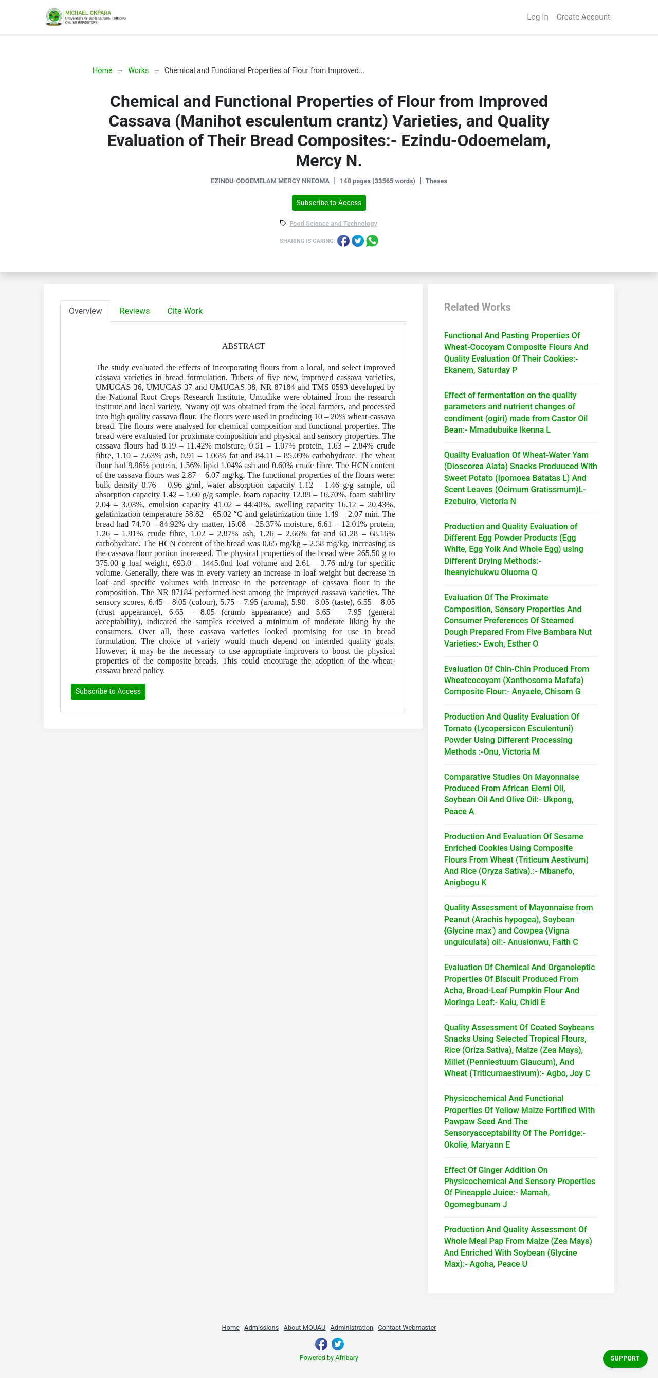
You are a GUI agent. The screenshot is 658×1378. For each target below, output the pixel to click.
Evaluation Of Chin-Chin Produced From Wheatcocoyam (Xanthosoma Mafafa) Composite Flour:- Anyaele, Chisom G (517, 680)
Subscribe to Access (329, 203)
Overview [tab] (85, 311)
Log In (538, 17)
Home (103, 70)
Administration (352, 1327)
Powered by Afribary (329, 1358)
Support (625, 1358)
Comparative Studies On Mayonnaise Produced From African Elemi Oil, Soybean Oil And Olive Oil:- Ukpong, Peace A (511, 794)
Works (138, 70)
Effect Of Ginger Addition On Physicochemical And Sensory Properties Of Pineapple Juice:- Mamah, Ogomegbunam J (520, 1187)
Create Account (583, 17)
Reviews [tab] (135, 311)
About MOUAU (304, 1327)
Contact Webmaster (407, 1327)
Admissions (261, 1327)
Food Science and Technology (333, 224)
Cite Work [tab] (185, 311)
